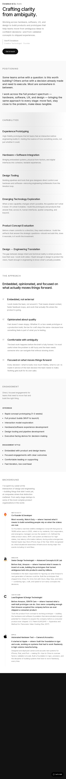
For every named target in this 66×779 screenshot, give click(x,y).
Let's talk (57, 774)
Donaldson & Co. (12, 4)
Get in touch (10, 51)
